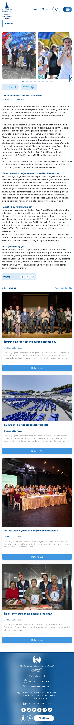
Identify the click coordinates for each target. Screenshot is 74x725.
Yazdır (29, 87)
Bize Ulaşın (44, 718)
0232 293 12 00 (44, 703)
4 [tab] (35, 81)
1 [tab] (23, 81)
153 (43, 676)
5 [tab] (39, 81)
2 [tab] (27, 81)
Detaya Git (37, 367)
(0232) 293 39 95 (42, 681)
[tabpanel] (19, 55)
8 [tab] (51, 81)
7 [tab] (47, 81)
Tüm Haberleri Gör (63, 288)
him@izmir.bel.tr (44, 686)
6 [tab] (43, 81)
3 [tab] (31, 81)
